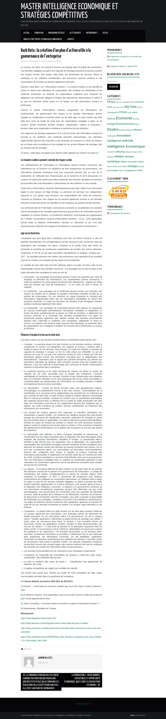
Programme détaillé (56, 33)
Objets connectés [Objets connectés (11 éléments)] (128, 161)
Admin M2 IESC (54, 61)
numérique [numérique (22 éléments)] (113, 161)
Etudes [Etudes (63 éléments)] (112, 129)
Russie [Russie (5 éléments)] (109, 166)
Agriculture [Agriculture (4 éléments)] (119, 102)
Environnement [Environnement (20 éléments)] (124, 123)
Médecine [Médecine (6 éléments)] (110, 157)
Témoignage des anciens (120, 213)
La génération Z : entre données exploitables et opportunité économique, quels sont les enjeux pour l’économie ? (82, 680)
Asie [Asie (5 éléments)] (114, 107)
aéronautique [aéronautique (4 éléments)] (120, 107)
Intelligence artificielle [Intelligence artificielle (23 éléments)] (120, 140)
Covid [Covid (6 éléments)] (129, 112)
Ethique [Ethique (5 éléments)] (136, 124)
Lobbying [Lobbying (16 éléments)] (119, 151)
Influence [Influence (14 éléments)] (137, 129)
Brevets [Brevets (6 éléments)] (139, 107)
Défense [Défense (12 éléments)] (111, 118)
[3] (36, 359)
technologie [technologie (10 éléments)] (112, 170)
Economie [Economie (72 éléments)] (124, 118)
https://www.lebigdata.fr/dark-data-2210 (38, 618)
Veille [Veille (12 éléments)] (139, 170)
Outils (105, 33)
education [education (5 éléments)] (136, 119)
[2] (71, 215)
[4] (45, 442)
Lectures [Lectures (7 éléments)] (110, 152)
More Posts (43, 663)
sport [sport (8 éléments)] (125, 166)
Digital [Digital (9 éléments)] (134, 112)
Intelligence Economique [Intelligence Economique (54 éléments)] (126, 146)
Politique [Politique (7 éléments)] (140, 162)
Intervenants (92, 33)
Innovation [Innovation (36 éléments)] (123, 135)
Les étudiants (75, 33)
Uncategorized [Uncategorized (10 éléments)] (130, 170)
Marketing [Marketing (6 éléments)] (128, 152)
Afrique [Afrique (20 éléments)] (111, 101)
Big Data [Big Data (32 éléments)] (130, 106)
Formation (38, 33)
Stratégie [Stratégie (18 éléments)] (132, 166)
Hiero (132, 715)
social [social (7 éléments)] (120, 166)
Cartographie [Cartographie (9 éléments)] (113, 112)
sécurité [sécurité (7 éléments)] (141, 166)
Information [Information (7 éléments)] (111, 136)
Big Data (27, 649)
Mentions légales (83, 704)
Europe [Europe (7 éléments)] (122, 130)
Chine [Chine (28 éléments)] (123, 112)
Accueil (26, 33)
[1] (97, 153)
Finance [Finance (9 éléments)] (128, 130)
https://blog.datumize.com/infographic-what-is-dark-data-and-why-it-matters (54, 623)
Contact (70, 39)
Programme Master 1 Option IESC (124, 66)
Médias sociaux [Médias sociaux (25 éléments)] (124, 156)
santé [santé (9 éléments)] (114, 166)
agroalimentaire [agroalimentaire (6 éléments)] (128, 102)
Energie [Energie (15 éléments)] (111, 124)
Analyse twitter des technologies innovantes (42, 39)
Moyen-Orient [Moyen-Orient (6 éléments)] (138, 152)
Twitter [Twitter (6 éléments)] (120, 171)
